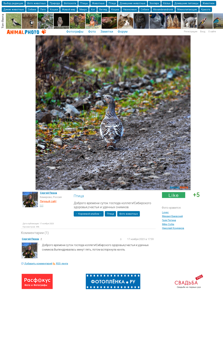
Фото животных (36, 3)
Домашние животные (132, 3)
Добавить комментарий (38, 263)
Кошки (54, 9)
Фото (92, 31)
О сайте (212, 31)
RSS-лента (62, 263)
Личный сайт (48, 201)
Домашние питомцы (186, 3)
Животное (208, 3)
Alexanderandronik (163, 9)
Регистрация (190, 31)
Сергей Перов (48, 192)
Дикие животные (13, 9)
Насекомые (130, 9)
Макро (83, 9)
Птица (112, 3)
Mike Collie (168, 224)
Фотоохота (70, 3)
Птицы (84, 3)
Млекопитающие (187, 9)
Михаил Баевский (172, 216)
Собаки (145, 9)
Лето (43, 9)
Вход (202, 31)
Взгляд (103, 9)
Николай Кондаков (173, 228)
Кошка (115, 9)
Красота (205, 9)
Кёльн (166, 3)
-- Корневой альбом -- (89, 213)
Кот (93, 9)
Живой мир (68, 9)
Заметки (107, 31)
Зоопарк (154, 3)
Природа (55, 3)
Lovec (165, 212)
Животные (98, 3)
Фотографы (74, 31)
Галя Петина (169, 220)
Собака (32, 9)
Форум (122, 31)
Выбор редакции (13, 3)
